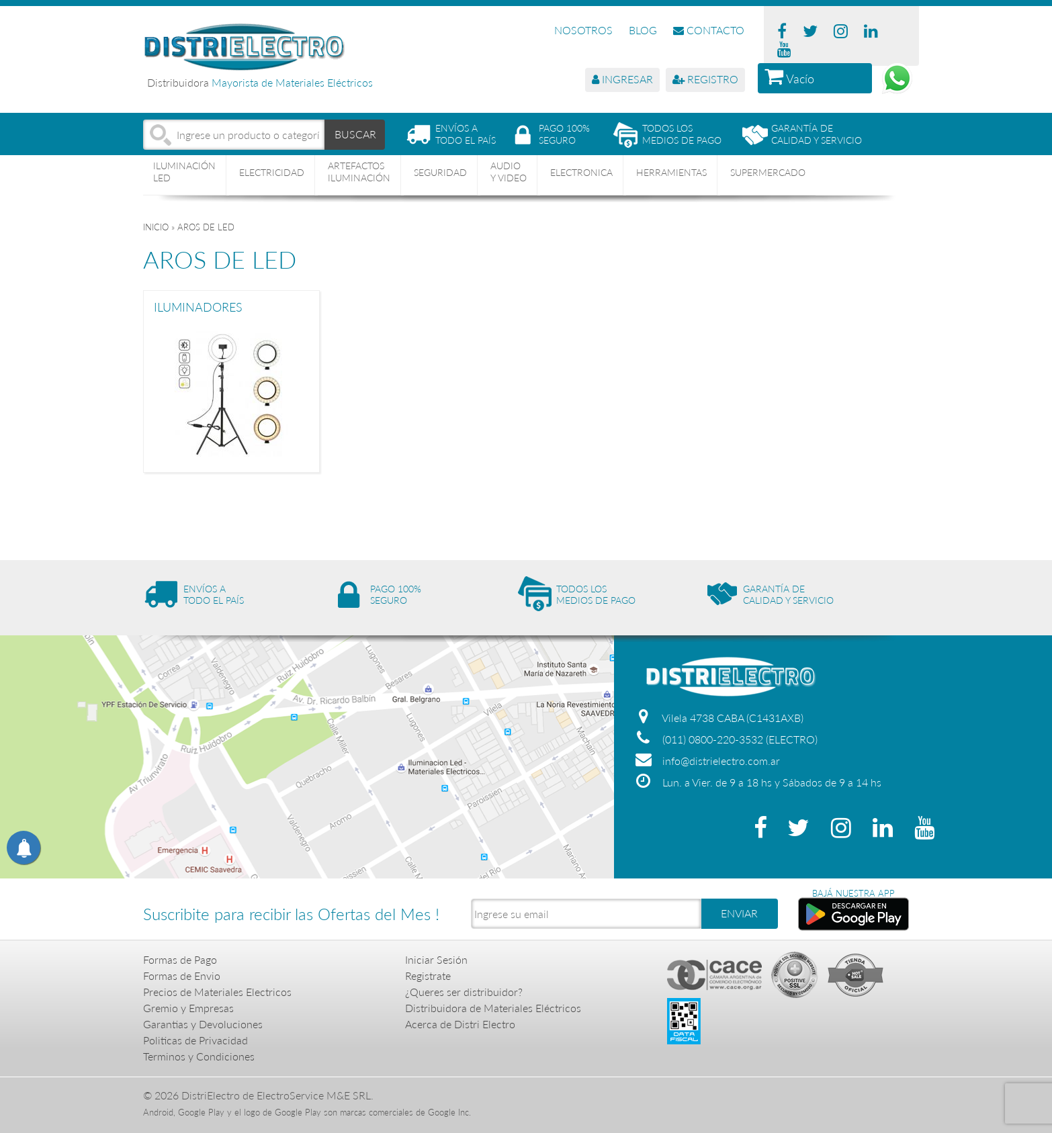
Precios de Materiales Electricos (217, 991)
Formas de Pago (180, 959)
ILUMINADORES (198, 307)
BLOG (643, 30)
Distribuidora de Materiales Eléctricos (493, 1007)
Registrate (428, 975)
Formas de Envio (181, 975)
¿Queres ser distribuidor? (464, 991)
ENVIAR (739, 913)
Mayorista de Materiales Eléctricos (292, 82)
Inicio (156, 227)
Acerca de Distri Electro (460, 1023)
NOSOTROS (583, 30)
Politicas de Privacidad (195, 1040)
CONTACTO (708, 30)
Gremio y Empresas (188, 1007)
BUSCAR (355, 134)
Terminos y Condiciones (199, 1056)
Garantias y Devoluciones (203, 1023)
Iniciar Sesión (436, 959)
